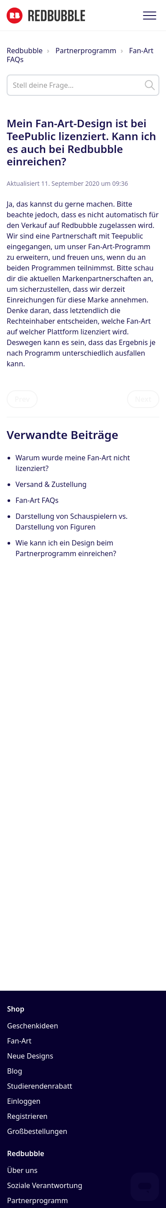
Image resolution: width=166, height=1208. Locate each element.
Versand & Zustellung (51, 484)
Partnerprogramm (85, 50)
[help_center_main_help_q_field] (83, 85)
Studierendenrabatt (39, 1086)
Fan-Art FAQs (36, 500)
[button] (149, 15)
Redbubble (24, 50)
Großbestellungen (37, 1131)
